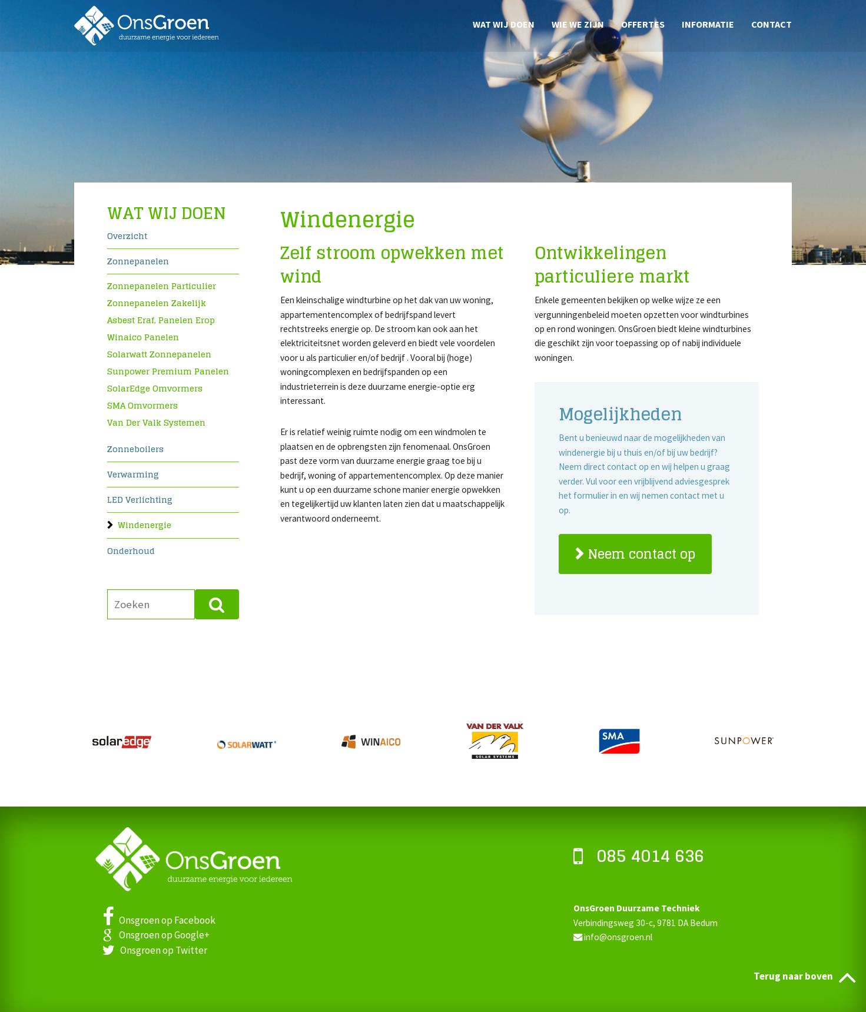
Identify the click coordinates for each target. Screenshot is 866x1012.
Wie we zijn (578, 23)
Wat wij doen (504, 23)
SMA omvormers (142, 405)
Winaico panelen (143, 337)
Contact (771, 23)
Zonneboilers (135, 450)
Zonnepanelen (138, 262)
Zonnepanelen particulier (161, 286)
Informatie (708, 23)
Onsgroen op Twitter (154, 950)
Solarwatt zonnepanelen (159, 354)
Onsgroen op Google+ (156, 934)
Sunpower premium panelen (168, 371)
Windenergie (144, 526)
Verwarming (133, 475)
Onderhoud (131, 552)
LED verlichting (139, 501)
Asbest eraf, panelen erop (161, 320)
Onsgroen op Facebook (158, 920)
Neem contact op (641, 554)
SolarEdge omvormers (155, 388)
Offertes (643, 23)
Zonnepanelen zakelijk (156, 303)
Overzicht (127, 237)
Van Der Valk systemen (156, 422)
